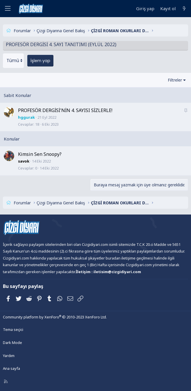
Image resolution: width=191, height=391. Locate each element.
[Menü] (7, 8)
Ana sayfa (11, 368)
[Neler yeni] (184, 8)
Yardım (9, 355)
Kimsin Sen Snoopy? (40, 154)
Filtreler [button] (175, 80)
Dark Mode (12, 342)
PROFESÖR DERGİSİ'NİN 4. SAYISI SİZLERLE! (65, 110)
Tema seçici (13, 329)
